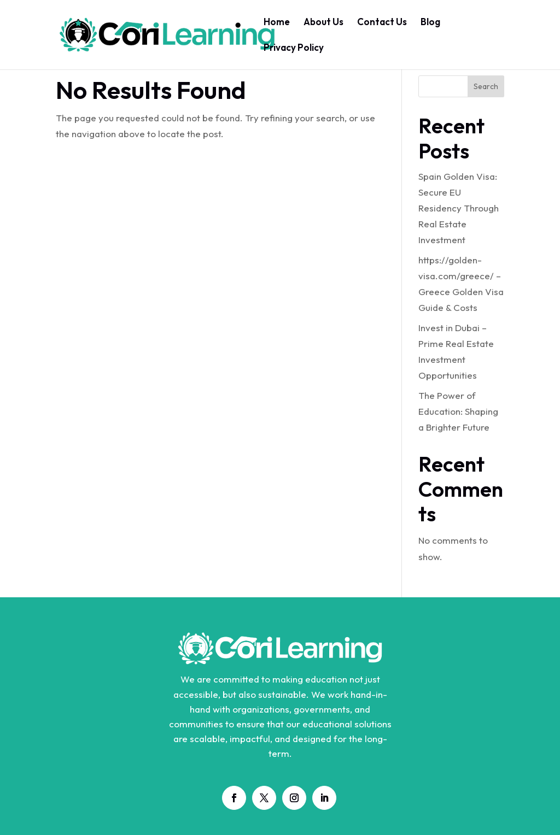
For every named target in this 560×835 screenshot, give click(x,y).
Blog (430, 22)
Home (277, 22)
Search (486, 86)
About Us (323, 22)
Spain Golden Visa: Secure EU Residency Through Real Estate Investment (458, 207)
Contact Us (382, 22)
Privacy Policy (294, 48)
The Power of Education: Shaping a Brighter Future (458, 411)
